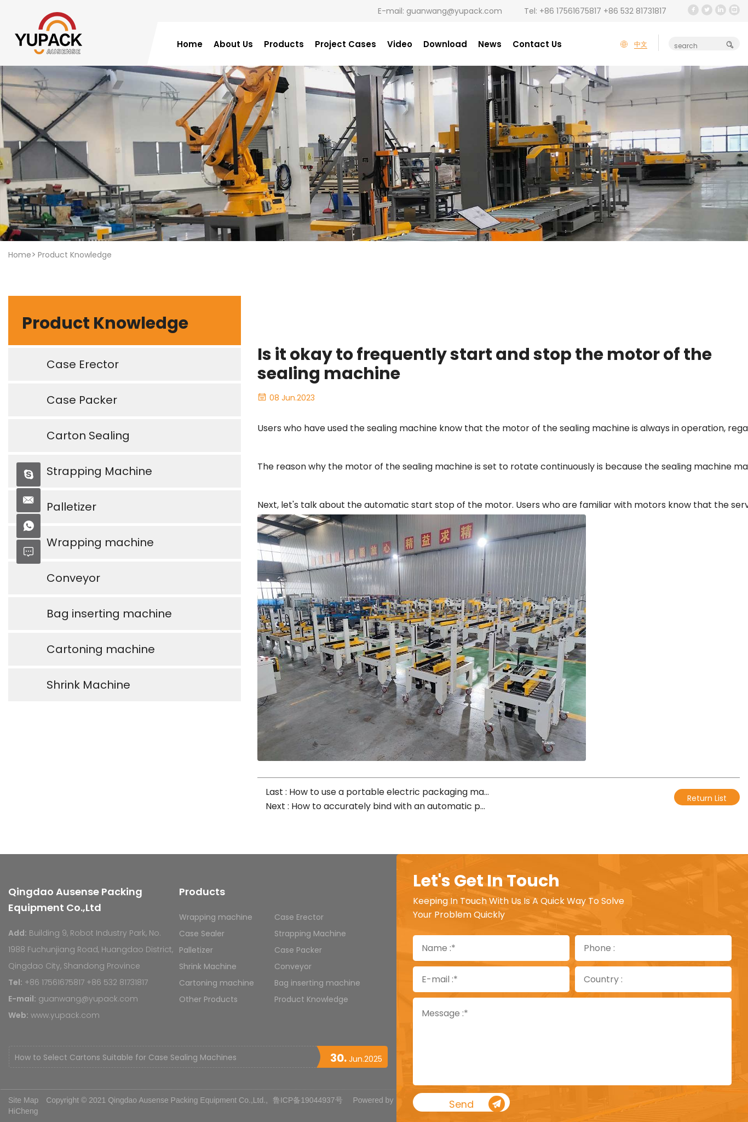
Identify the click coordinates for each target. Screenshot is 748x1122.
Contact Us (537, 44)
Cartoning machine (216, 982)
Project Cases (345, 44)
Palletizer (196, 949)
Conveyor (293, 966)
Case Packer (298, 949)
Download (445, 44)
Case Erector (299, 917)
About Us (233, 44)
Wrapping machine (215, 917)
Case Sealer (202, 933)
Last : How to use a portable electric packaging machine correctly (378, 792)
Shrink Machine (208, 966)
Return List (707, 798)
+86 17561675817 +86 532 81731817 (602, 10)
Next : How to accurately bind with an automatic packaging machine (378, 806)
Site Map (23, 1100)
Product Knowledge (75, 254)
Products (284, 44)
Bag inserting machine (317, 982)
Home (190, 44)
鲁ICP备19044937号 (308, 1100)
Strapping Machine (310, 933)
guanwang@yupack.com (454, 10)
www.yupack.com (65, 1015)
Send (501, 1104)
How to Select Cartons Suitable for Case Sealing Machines (126, 1057)
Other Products (208, 999)
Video (399, 44)
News (490, 44)
